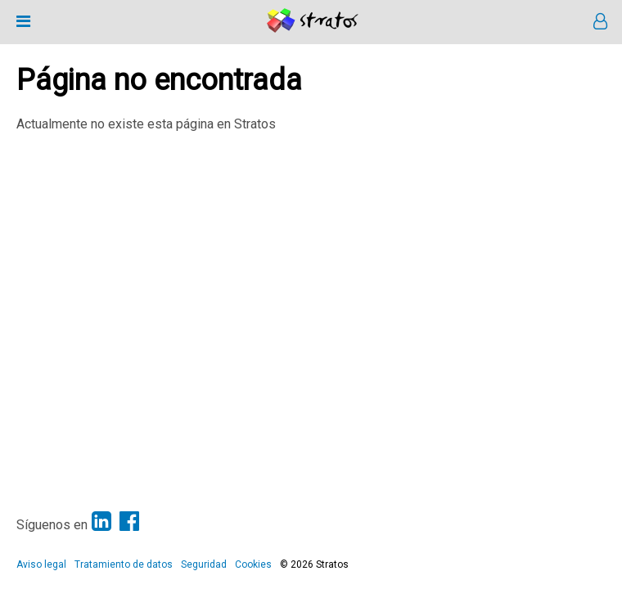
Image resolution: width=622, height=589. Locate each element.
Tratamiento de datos (123, 564)
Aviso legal (41, 564)
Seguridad (204, 564)
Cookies (253, 564)
